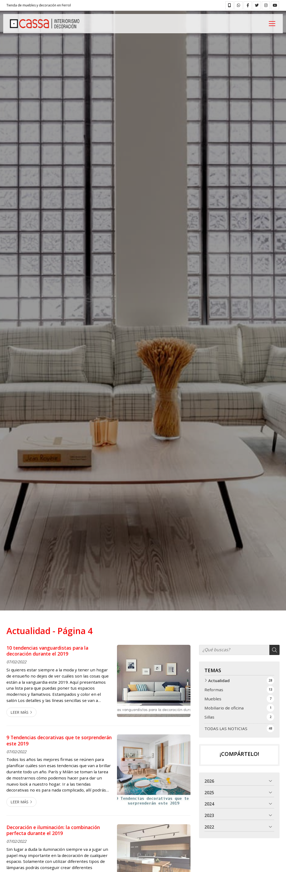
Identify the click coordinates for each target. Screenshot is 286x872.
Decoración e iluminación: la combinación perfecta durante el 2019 (53, 830)
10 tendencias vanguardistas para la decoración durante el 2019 (47, 651)
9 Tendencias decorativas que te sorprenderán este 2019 (59, 740)
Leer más (19, 712)
